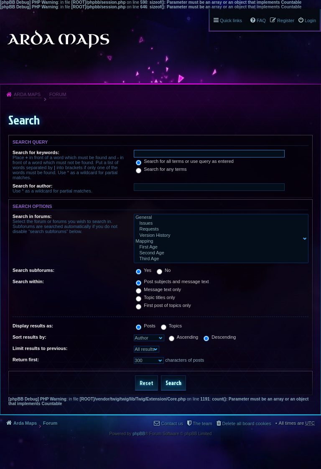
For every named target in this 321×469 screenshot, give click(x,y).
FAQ (261, 20)
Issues (219, 223)
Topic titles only (155, 297)
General (219, 218)
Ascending (183, 337)
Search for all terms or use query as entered (185, 161)
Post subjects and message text (172, 281)
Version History (219, 235)
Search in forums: (32, 216)
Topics (171, 325)
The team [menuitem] (202, 423)
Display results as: (33, 325)
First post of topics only (163, 305)
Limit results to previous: (40, 348)
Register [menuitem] (285, 20)
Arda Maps (27, 94)
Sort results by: (29, 337)
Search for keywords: (36, 152)
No (164, 270)
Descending (220, 337)
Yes (143, 270)
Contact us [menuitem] (172, 423)
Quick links (231, 20)
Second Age (219, 253)
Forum (57, 94)
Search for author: (32, 185)
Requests (219, 229)
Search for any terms (161, 169)
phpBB (138, 433)
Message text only (158, 289)
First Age (219, 247)
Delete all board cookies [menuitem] (246, 423)
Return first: (26, 359)
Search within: (28, 281)
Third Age (219, 259)
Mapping (219, 241)
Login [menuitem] (310, 20)
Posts (145, 325)
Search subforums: (33, 270)
